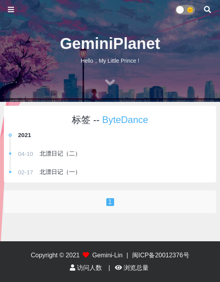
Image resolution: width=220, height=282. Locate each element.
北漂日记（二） (60, 153)
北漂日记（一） (60, 171)
